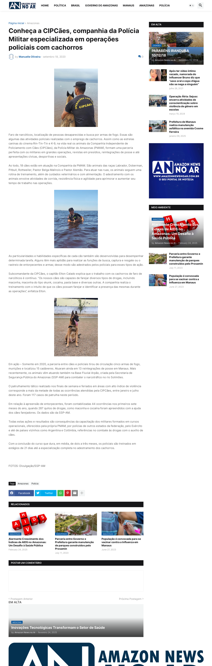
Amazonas (146, 5)
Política (60, 5)
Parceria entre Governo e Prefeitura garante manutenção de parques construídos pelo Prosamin (74, 543)
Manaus (128, 5)
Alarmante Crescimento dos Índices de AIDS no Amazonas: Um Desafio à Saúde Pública (27, 542)
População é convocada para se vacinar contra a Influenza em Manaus (121, 542)
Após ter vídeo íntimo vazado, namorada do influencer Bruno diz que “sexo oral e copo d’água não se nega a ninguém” (184, 77)
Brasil (75, 5)
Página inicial (16, 23)
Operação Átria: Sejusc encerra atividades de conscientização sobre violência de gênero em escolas (183, 103)
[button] (191, 5)
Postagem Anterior (22, 598)
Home (45, 5)
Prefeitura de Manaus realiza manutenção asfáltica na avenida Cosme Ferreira (186, 126)
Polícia (164, 5)
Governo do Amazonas (101, 5)
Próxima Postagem (130, 598)
